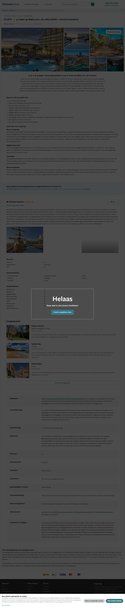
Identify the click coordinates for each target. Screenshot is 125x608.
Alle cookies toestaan (114, 601)
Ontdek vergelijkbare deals (62, 312)
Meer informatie (6, 605)
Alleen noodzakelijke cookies (94, 601)
